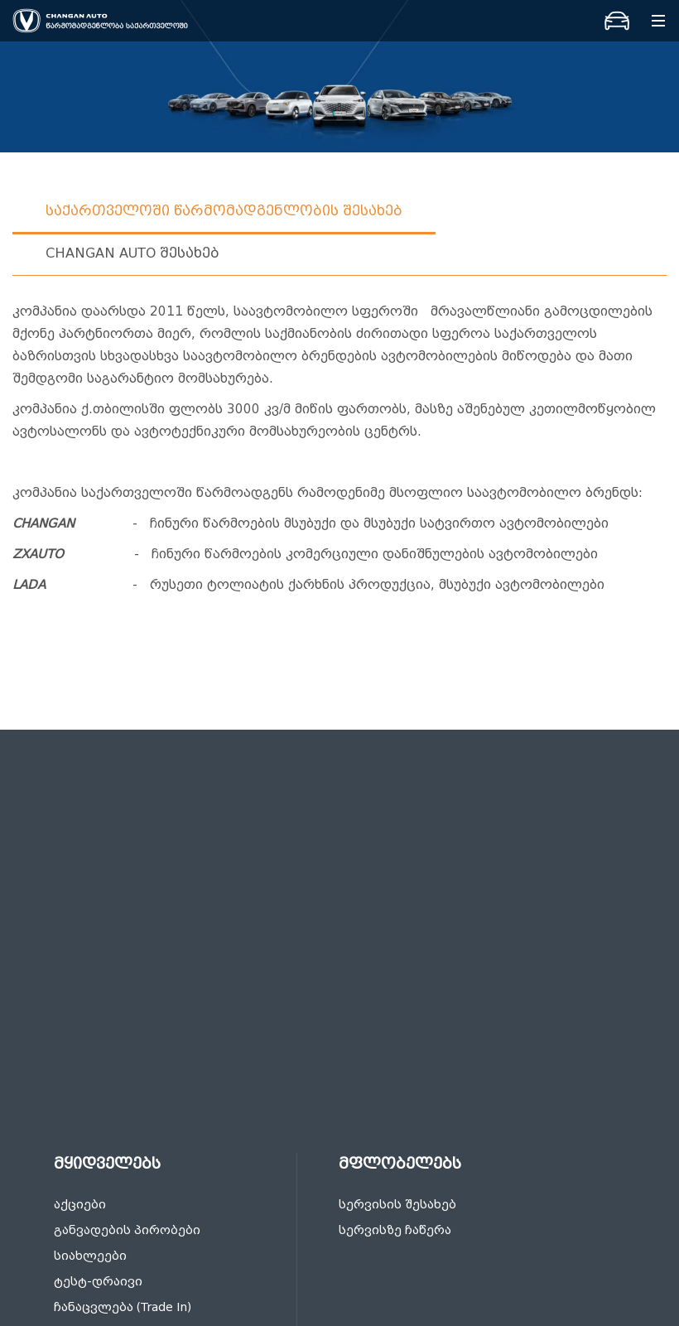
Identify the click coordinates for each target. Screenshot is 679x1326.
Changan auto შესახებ (132, 253)
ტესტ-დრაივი (98, 1282)
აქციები (80, 1205)
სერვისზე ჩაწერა (395, 1230)
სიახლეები (90, 1256)
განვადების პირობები (127, 1230)
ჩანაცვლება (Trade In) (122, 1307)
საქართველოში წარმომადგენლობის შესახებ (224, 211)
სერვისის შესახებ (397, 1205)
